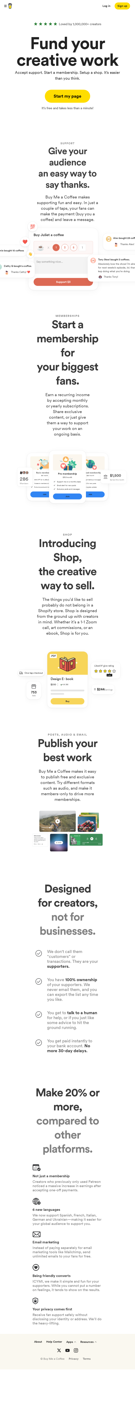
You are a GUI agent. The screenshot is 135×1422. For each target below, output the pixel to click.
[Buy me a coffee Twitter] (59, 1403)
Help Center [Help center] (54, 1394)
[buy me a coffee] (9, 6)
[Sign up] (122, 5)
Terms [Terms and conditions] (87, 1411)
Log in (106, 6)
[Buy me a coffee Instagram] (76, 1403)
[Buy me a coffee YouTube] (67, 1403)
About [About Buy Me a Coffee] (38, 1394)
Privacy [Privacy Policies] (74, 1411)
